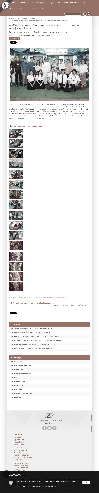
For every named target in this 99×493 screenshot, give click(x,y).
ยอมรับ (86, 482)
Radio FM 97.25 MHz (21, 465)
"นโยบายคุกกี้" (55, 486)
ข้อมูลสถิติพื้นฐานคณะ (38, 3)
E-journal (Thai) (19, 440)
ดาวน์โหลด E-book (20, 470)
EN (89, 14)
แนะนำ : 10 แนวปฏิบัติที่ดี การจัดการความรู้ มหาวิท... (71, 305)
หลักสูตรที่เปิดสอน (54, 3)
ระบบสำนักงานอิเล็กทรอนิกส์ (23, 457)
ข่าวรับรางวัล (17, 369)
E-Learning (17, 437)
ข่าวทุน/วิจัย (16, 389)
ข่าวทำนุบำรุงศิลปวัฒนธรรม (22, 393)
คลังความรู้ (16, 397)
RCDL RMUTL (18, 435)
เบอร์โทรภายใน (18, 460)
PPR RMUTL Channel (21, 463)
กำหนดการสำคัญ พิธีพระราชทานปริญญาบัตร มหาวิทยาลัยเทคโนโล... (36, 340)
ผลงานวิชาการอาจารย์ (17, 8)
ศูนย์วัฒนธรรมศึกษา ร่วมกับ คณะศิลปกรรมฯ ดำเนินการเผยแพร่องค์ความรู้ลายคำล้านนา (40, 298)
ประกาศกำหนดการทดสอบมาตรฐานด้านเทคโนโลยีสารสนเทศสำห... (32, 303)
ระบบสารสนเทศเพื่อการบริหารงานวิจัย (74, 3)
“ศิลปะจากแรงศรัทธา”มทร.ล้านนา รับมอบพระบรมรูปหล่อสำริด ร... (35, 344)
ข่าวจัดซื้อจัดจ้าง (18, 377)
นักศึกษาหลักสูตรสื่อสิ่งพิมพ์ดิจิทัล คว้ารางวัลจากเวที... (31, 332)
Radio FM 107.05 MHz (21, 468)
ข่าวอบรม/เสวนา (18, 381)
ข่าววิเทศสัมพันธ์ (18, 385)
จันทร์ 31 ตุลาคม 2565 (27, 32)
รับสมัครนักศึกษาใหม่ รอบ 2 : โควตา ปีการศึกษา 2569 (31, 328)
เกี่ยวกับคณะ (24, 3)
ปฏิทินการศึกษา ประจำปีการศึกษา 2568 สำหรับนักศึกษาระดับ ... (34, 348)
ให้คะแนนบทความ (14, 38)
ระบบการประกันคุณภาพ (21, 455)
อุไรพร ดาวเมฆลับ (42, 32)
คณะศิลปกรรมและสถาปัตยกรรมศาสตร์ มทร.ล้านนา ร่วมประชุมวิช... (35, 336)
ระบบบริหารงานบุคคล (20, 450)
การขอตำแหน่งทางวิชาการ (36, 8)
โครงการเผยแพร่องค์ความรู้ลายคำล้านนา (30, 126)
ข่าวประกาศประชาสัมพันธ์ (21, 365)
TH (85, 14)
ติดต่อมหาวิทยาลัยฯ (20, 444)
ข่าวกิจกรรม (16, 361)
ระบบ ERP (17, 452)
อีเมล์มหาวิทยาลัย (19, 442)
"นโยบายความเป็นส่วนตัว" (39, 486)
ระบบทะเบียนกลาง (19, 448)
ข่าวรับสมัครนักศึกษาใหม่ (21, 373)
